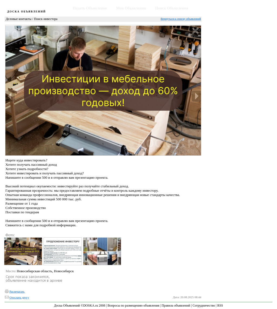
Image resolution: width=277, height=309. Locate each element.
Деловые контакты (18, 19)
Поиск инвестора (45, 19)
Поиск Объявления (171, 8)
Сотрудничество (204, 305)
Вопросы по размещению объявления (133, 305)
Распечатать (17, 291)
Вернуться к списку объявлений (181, 18)
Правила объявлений (175, 305)
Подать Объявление (90, 8)
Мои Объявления (131, 8)
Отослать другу (19, 297)
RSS (220, 305)
